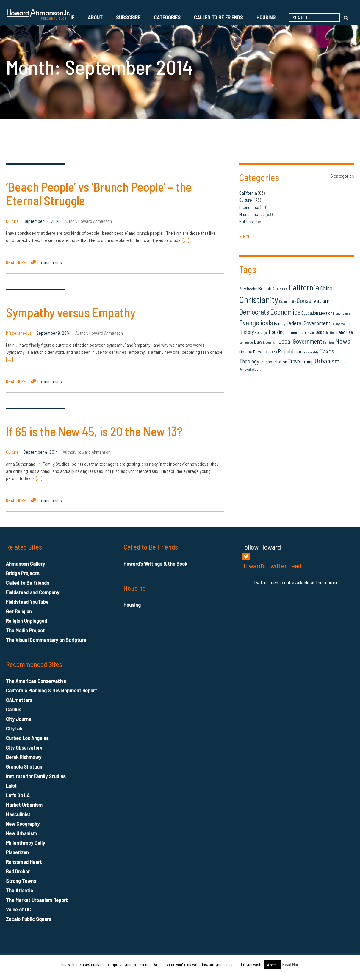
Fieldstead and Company (32, 592)
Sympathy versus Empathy (70, 312)
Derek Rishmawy (23, 757)
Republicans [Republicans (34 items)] (291, 351)
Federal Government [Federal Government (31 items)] (308, 323)
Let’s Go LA (18, 795)
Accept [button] (272, 964)
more (246, 236)
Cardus (13, 709)
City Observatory (24, 747)
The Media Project (25, 630)
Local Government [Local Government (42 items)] (300, 341)
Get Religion (19, 611)
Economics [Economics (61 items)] (285, 311)
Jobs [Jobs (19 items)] (320, 332)
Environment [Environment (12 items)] (344, 313)
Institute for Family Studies (35, 776)
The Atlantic (19, 890)
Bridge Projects (22, 573)
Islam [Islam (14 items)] (311, 332)
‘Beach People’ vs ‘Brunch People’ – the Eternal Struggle (99, 193)
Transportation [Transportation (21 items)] (273, 361)
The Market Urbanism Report (37, 900)
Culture (12, 221)
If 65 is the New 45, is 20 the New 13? (94, 431)
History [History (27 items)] (246, 331)
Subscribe (128, 17)
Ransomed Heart (24, 861)
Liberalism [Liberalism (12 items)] (270, 342)
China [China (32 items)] (326, 288)
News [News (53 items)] (342, 341)
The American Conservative (36, 681)
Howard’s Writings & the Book (155, 563)
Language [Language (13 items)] (246, 342)
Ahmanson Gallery (25, 563)
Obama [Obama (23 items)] (245, 351)
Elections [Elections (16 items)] (326, 312)
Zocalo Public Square (28, 919)
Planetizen (17, 852)
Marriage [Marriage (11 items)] (328, 342)
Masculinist (18, 814)
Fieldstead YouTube (27, 601)
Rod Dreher (18, 871)
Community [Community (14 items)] (287, 301)
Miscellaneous (19, 333)
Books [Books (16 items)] (252, 288)
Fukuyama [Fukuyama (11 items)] (338, 324)
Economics (249, 207)
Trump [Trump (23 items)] (308, 361)
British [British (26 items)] (264, 288)
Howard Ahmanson (95, 221)
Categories (167, 17)
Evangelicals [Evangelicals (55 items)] (256, 322)
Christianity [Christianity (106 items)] (258, 299)
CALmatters (19, 700)
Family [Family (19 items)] (279, 323)
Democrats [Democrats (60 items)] (254, 311)
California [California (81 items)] (304, 287)
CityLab (14, 728)
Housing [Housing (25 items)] (277, 332)
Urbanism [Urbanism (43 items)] (326, 361)
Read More (291, 964)
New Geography (23, 823)
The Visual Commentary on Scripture (46, 639)
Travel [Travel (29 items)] (294, 361)
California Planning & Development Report (51, 690)
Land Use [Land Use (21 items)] (344, 332)
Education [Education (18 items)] (309, 312)
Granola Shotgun (24, 766)
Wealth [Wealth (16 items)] (257, 369)
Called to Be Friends (218, 17)
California (248, 192)
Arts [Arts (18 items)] (242, 288)
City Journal (19, 719)
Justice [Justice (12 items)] (330, 332)
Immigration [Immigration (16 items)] (296, 332)
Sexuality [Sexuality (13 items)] (312, 352)
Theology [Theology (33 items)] (249, 361)
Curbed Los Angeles (27, 738)
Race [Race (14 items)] (273, 352)
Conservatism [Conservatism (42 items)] (313, 300)
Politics (246, 221)
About (95, 17)
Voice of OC (18, 909)
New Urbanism (21, 833)
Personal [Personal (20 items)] (261, 351)
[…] (185, 240)
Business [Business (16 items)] (280, 288)
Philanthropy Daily (25, 842)
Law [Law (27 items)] (258, 341)
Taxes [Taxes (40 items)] (327, 351)
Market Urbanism (24, 804)
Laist (11, 785)
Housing (266, 17)
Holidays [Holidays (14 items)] (261, 332)
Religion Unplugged (26, 620)
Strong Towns (21, 880)
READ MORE (16, 262)
